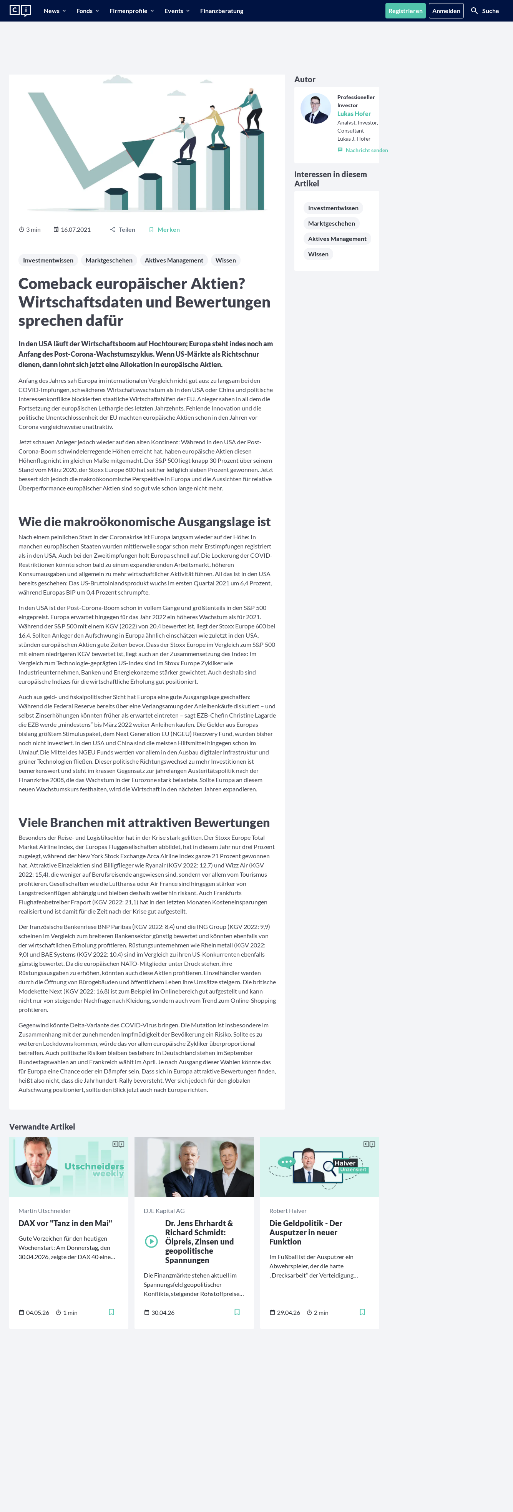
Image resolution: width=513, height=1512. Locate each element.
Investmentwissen (48, 260)
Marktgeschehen (109, 260)
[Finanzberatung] (221, 10)
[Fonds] (88, 10)
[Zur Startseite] (20, 11)
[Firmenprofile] (132, 10)
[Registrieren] (405, 10)
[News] (55, 10)
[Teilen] (122, 229)
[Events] (177, 10)
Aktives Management (174, 260)
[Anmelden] (446, 10)
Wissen (226, 260)
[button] (362, 148)
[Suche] (484, 10)
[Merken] (164, 229)
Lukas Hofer (354, 113)
